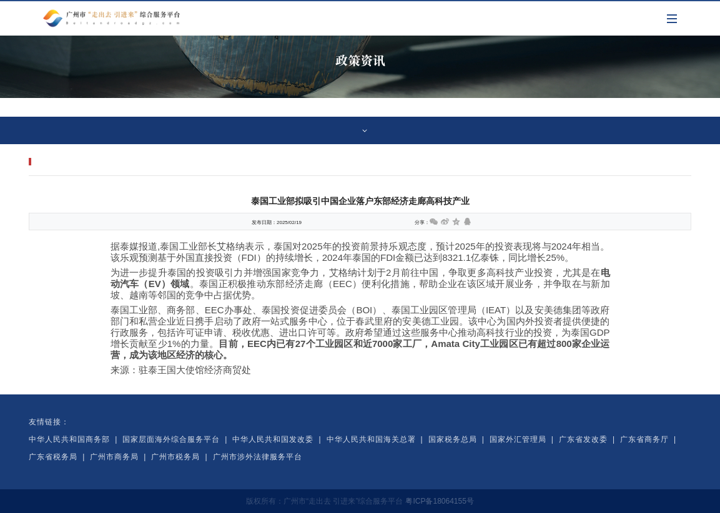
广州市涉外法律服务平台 (257, 456)
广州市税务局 (175, 456)
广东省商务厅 (644, 439)
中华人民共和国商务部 (69, 439)
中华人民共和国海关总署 (371, 439)
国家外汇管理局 (518, 439)
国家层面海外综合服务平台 (171, 439)
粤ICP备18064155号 (439, 501)
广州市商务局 (114, 456)
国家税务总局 (452, 439)
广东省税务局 (53, 456)
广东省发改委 (583, 439)
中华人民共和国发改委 (272, 439)
